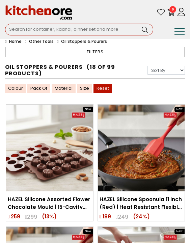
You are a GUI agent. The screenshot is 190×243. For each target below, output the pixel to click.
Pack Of (38, 88)
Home (13, 41)
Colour (15, 88)
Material (64, 88)
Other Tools (41, 41)
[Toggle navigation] (179, 33)
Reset (103, 88)
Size (84, 88)
